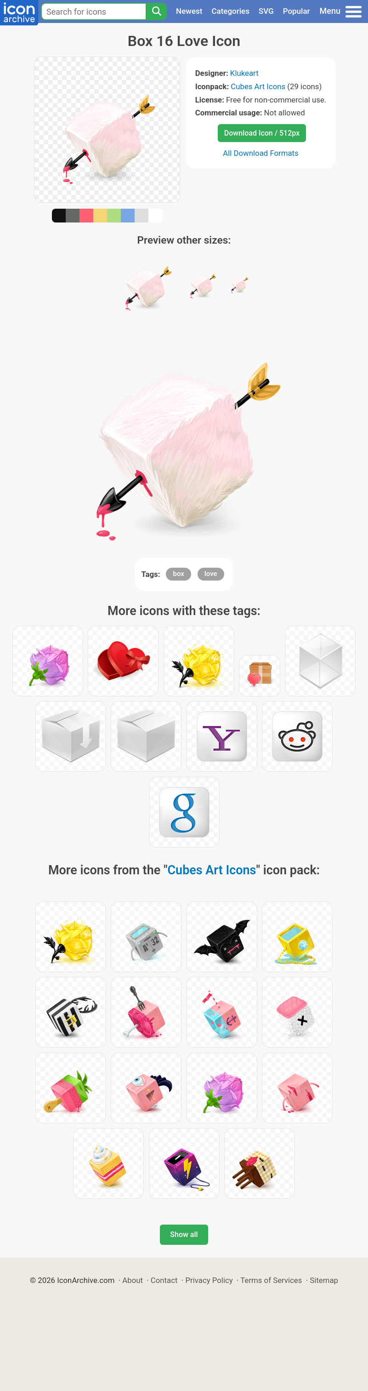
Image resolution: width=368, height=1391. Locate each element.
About (132, 1280)
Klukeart (244, 73)
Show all (184, 1234)
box (178, 574)
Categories (230, 11)
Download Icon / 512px (262, 133)
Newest (189, 11)
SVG (266, 11)
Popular (296, 11)
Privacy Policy (208, 1280)
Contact (164, 1280)
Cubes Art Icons (258, 86)
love (210, 574)
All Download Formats (261, 153)
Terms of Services (271, 1280)
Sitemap (324, 1280)
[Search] (156, 11)
